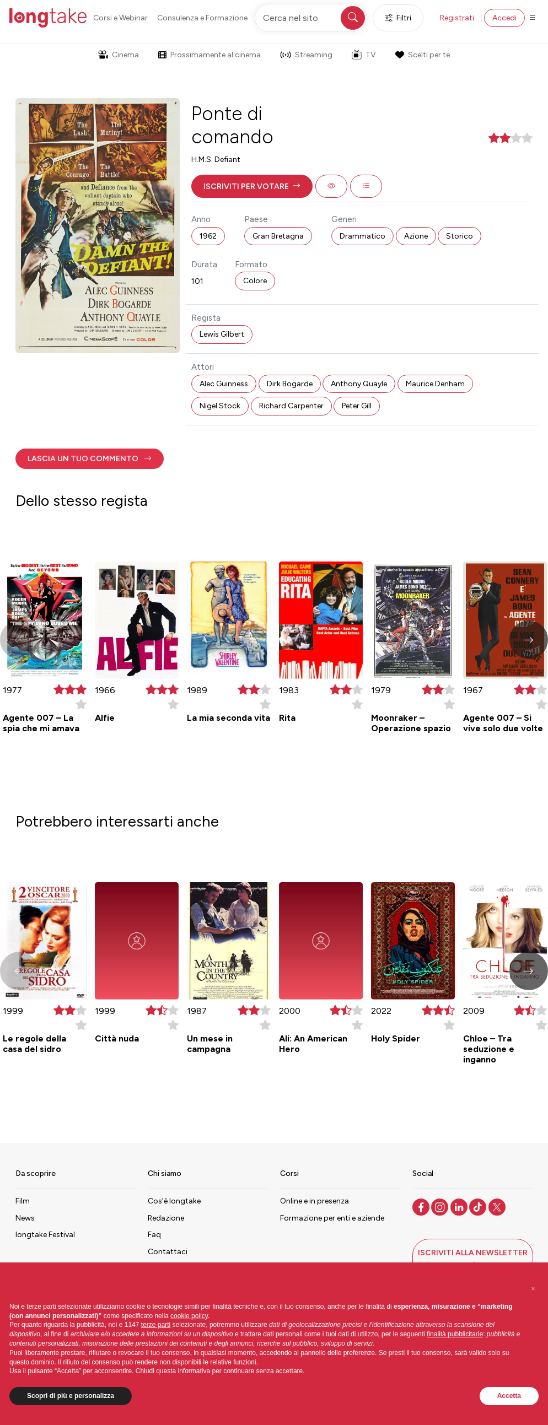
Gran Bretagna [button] (278, 236)
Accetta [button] (509, 1396)
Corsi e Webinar (120, 18)
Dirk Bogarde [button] (290, 383)
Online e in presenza (314, 1201)
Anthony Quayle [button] (359, 383)
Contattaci (167, 1251)
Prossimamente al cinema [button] (209, 55)
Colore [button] (255, 280)
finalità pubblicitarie (455, 1334)
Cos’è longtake (174, 1201)
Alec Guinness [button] (224, 383)
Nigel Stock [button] (220, 406)
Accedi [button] (504, 18)
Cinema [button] (118, 55)
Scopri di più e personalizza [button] (70, 1396)
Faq (154, 1234)
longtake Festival (45, 1234)
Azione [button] (416, 236)
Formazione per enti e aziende (332, 1218)
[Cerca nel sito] (311, 18)
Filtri (398, 18)
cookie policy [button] (189, 1316)
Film (22, 1201)
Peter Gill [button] (357, 406)
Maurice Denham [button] (435, 383)
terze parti (155, 1325)
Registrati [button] (457, 18)
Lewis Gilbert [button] (222, 334)
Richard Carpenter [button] (291, 406)
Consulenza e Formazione (202, 18)
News (25, 1218)
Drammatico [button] (362, 236)
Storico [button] (459, 236)
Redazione (166, 1218)
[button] (252, 186)
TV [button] (364, 55)
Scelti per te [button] (422, 55)
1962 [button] (208, 236)
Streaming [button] (306, 55)
